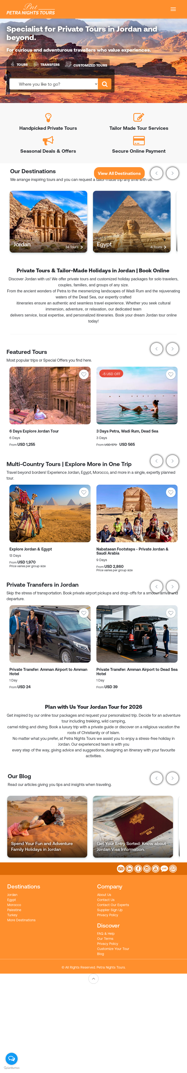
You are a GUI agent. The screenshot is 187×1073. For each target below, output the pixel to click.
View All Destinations (119, 173)
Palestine (14, 910)
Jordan (12, 895)
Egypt (11, 900)
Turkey (12, 915)
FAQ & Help (106, 933)
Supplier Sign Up (109, 910)
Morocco (14, 905)
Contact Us (106, 900)
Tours (18, 64)
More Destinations (21, 920)
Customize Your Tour (113, 949)
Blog (100, 954)
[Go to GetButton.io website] (11, 1068)
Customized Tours (86, 64)
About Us (104, 895)
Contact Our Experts (113, 905)
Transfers (46, 64)
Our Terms (105, 939)
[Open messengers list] (12, 1059)
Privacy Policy (107, 915)
